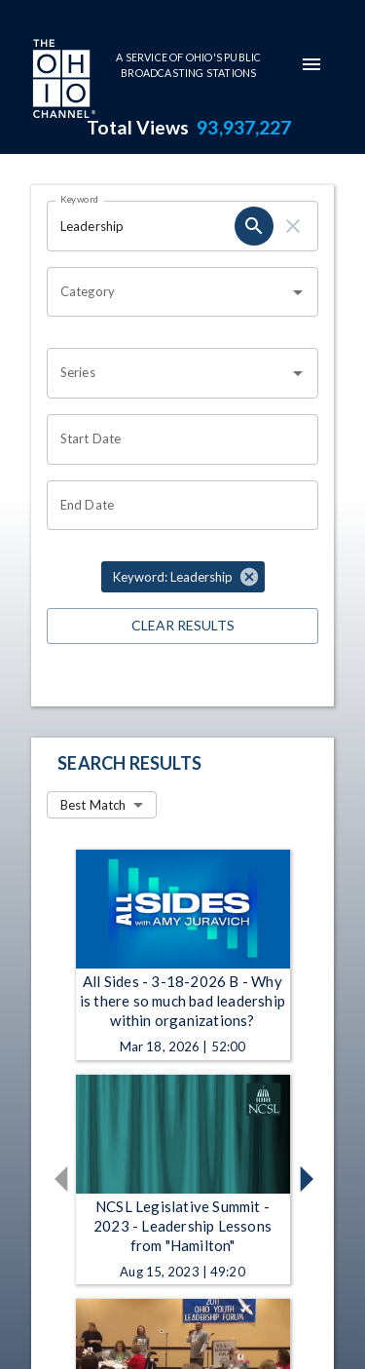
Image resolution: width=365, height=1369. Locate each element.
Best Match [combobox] (93, 805)
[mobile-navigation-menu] (311, 64)
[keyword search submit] (254, 226)
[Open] (297, 292)
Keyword (79, 199)
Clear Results (182, 626)
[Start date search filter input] (176, 439)
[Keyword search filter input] (141, 226)
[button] (183, 576)
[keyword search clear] (293, 226)
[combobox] (167, 292)
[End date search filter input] (176, 505)
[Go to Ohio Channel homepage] (62, 81)
